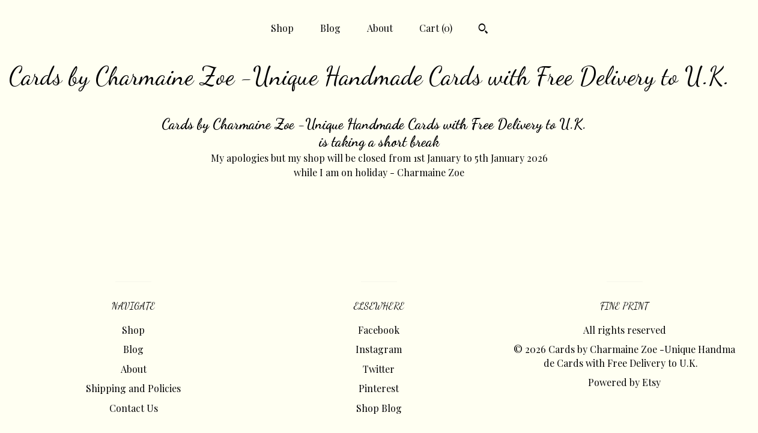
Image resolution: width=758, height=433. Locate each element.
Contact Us (133, 408)
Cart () (435, 28)
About (380, 28)
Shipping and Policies (133, 388)
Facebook (378, 330)
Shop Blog (379, 408)
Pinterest (379, 388)
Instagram (379, 349)
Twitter (379, 369)
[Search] (483, 30)
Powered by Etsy (624, 382)
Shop (282, 28)
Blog (330, 28)
